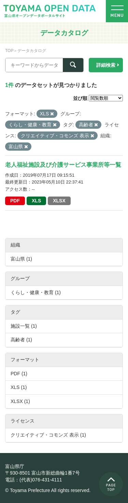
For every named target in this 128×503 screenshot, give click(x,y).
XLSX (59, 200)
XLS (36, 200)
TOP (9, 51)
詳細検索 (105, 65)
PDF (15, 200)
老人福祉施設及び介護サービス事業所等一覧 (63, 165)
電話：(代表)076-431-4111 (33, 479)
